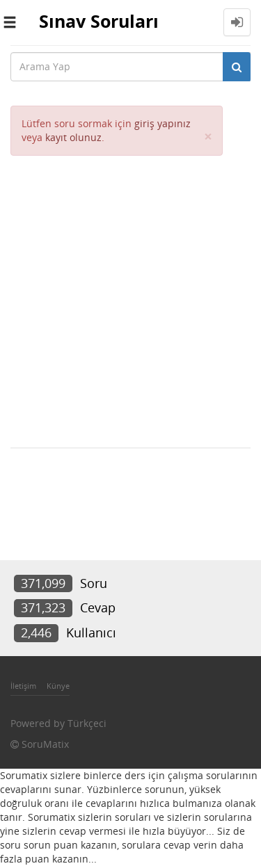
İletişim (23, 685)
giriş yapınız (162, 123)
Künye (58, 685)
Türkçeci (87, 723)
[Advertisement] (130, 293)
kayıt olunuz (73, 137)
